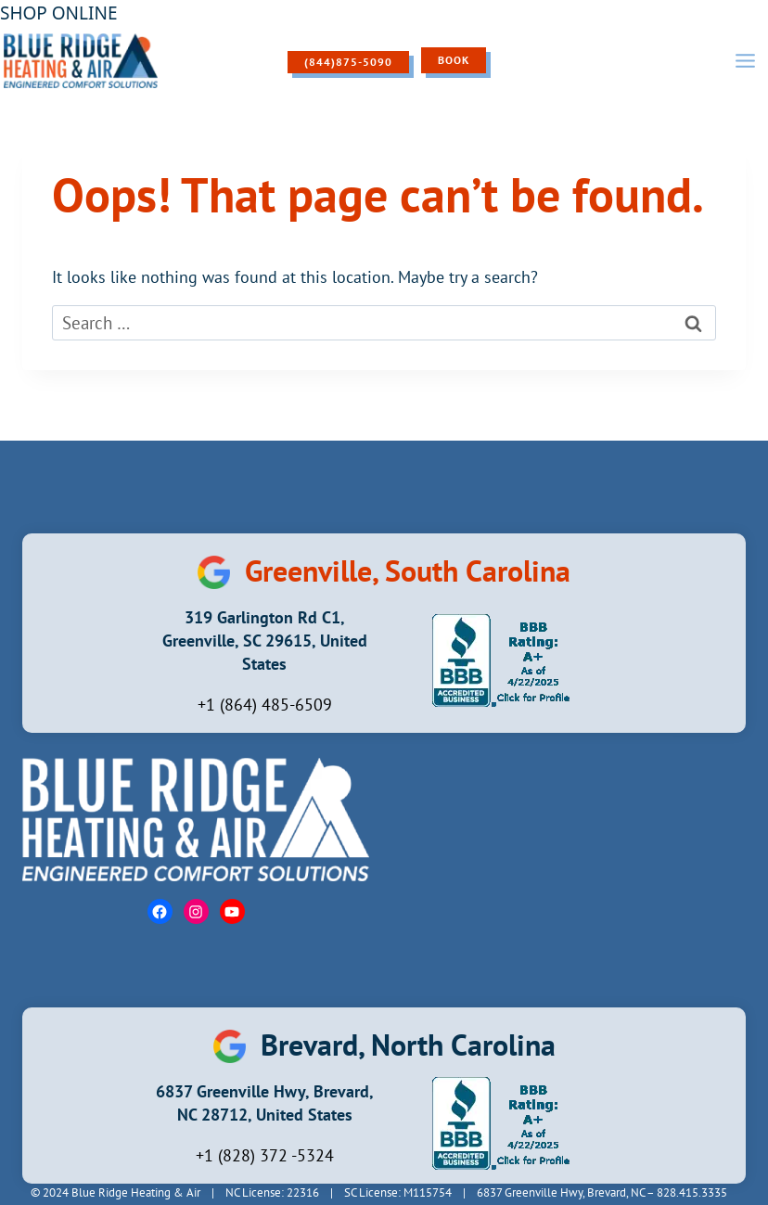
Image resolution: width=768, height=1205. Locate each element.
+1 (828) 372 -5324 (265, 1155)
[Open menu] (744, 60)
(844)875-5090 (348, 62)
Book (453, 60)
